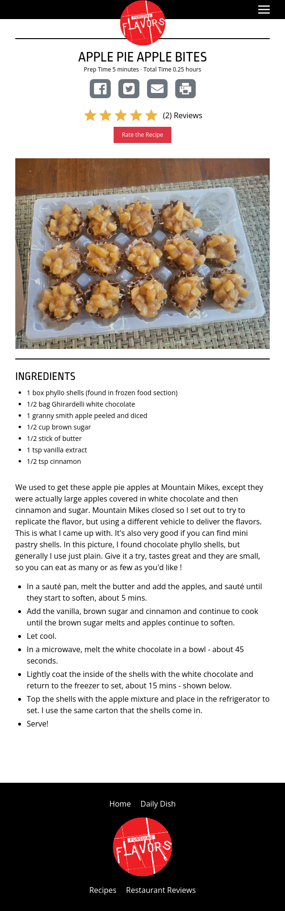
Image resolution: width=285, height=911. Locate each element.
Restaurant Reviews (161, 890)
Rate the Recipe (142, 135)
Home (121, 803)
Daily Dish (158, 803)
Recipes (103, 890)
